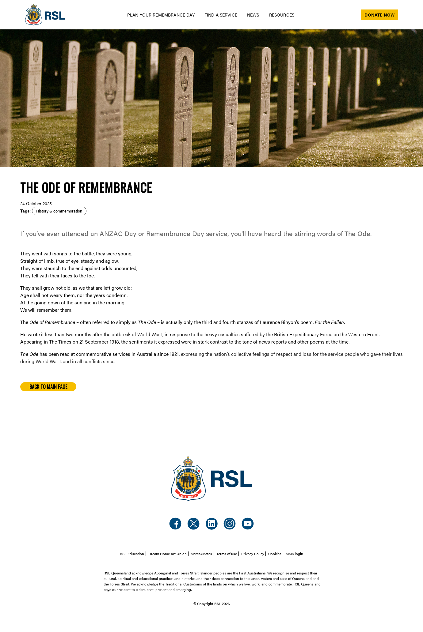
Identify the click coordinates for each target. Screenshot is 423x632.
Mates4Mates (201, 553)
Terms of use (226, 553)
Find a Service (220, 15)
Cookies (274, 553)
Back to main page (48, 386)
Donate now (379, 15)
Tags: (25, 211)
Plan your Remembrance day (161, 15)
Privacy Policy (252, 553)
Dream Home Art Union (167, 553)
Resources (281, 15)
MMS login (294, 553)
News (253, 15)
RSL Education (132, 553)
